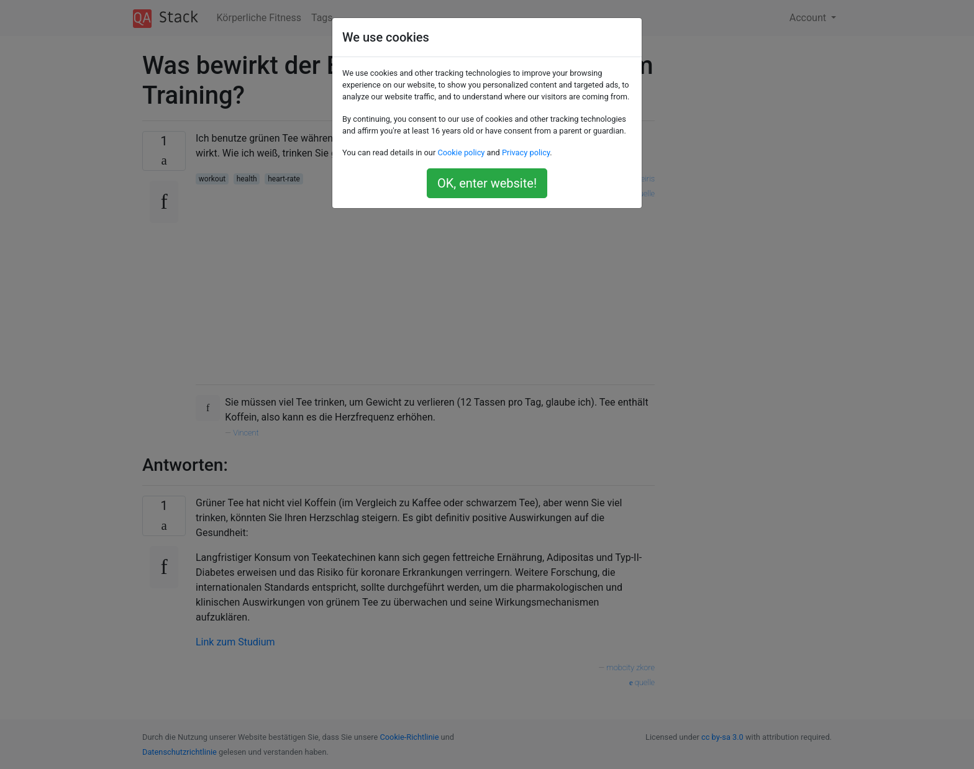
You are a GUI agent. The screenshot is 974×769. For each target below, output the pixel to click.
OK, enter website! (487, 183)
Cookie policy (461, 152)
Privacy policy (526, 152)
